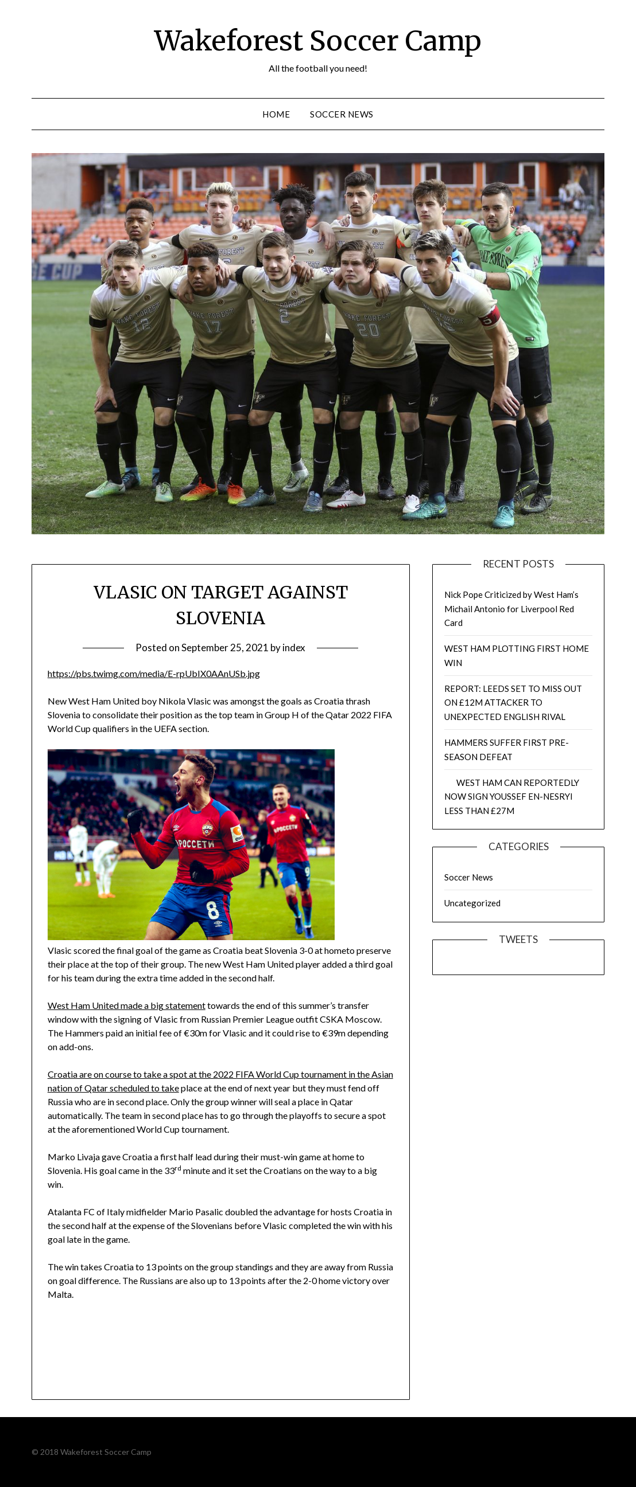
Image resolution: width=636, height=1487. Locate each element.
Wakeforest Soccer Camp (318, 41)
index (293, 647)
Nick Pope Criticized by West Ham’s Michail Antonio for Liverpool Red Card (511, 608)
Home (276, 114)
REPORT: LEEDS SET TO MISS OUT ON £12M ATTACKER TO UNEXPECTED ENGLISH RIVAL (513, 702)
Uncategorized (472, 903)
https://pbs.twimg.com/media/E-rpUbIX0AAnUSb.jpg (154, 673)
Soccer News (342, 114)
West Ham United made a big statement (126, 1005)
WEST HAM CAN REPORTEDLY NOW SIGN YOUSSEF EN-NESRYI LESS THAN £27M (511, 796)
